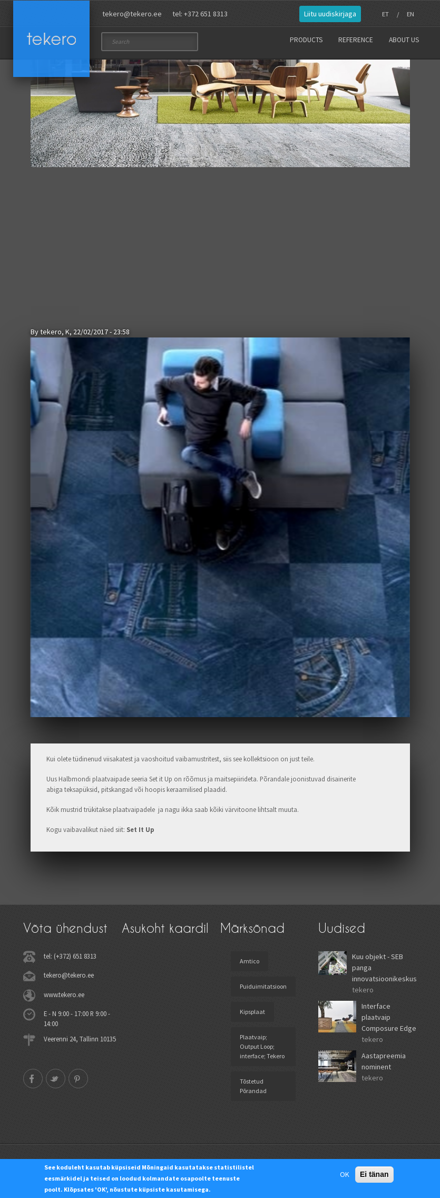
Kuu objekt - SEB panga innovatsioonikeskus (384, 967)
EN (410, 14)
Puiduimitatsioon (263, 986)
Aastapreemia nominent (383, 1061)
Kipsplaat (252, 1012)
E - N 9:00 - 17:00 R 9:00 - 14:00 (77, 1018)
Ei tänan (374, 1174)
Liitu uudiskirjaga (330, 13)
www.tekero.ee (64, 994)
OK (344, 1174)
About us (404, 39)
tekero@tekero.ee (132, 13)
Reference (355, 39)
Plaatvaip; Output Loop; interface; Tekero (262, 1046)
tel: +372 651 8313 (200, 13)
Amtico (249, 961)
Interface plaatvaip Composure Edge (388, 1017)
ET (385, 14)
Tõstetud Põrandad (253, 1086)
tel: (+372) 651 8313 (70, 956)
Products (306, 39)
